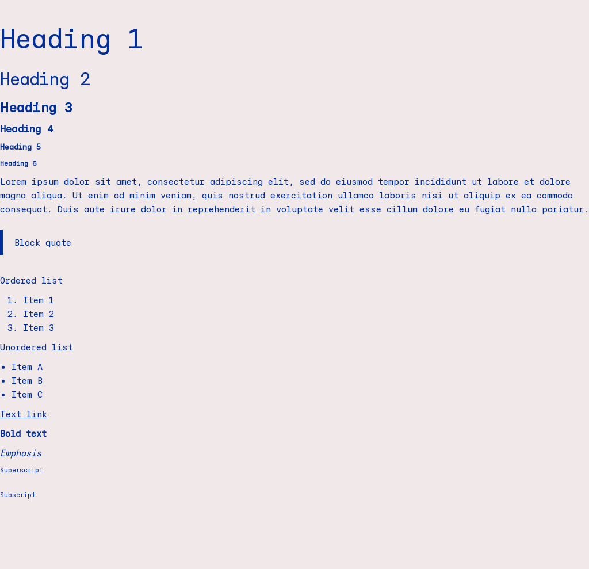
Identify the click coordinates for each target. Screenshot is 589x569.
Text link (23, 413)
